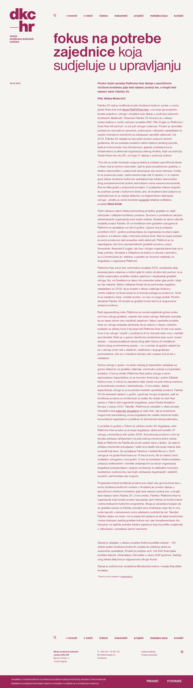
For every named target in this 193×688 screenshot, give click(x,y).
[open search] (55, 638)
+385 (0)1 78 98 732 (109, 652)
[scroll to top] (182, 656)
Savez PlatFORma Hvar (135, 110)
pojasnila (144, 200)
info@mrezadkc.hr (107, 655)
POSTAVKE (174, 681)
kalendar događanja (127, 411)
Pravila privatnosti (149, 655)
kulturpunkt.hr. (127, 577)
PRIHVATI (153, 681)
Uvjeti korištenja (148, 652)
